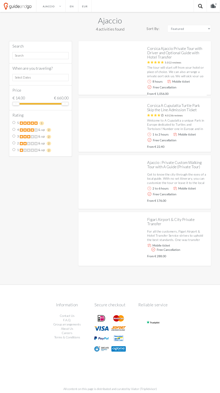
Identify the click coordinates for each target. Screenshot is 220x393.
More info (195, 88)
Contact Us (67, 315)
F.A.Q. (67, 320)
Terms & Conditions (67, 337)
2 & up (31, 143)
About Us (67, 328)
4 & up (31, 130)
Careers (67, 333)
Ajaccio (110, 20)
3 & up (31, 136)
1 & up (31, 150)
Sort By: (153, 28)
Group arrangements (67, 324)
